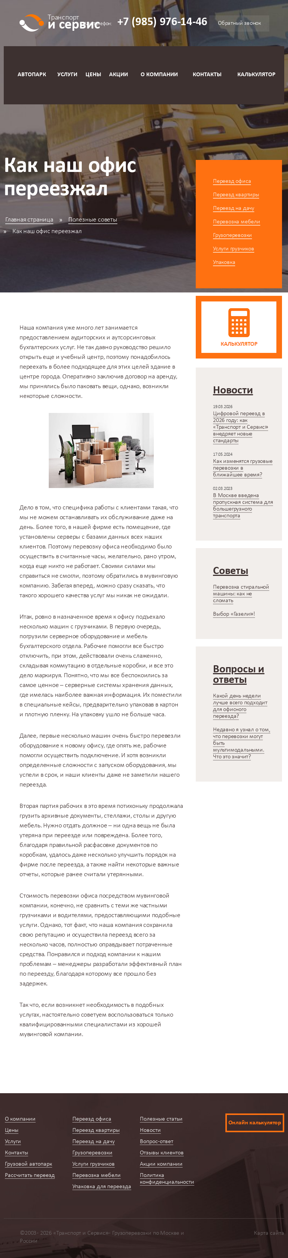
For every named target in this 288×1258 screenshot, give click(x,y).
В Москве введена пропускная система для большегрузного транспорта (243, 506)
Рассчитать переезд (30, 1175)
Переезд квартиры (236, 195)
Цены (93, 75)
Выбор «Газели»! (234, 614)
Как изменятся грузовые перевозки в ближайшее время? (243, 468)
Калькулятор (256, 75)
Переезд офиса (232, 181)
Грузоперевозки (232, 235)
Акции (118, 75)
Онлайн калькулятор (254, 1123)
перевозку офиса (96, 546)
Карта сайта (269, 1233)
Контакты (207, 75)
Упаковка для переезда (101, 1187)
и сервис (74, 21)
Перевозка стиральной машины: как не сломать (241, 594)
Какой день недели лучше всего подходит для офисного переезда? (240, 706)
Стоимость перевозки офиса (59, 895)
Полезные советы (92, 219)
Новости (150, 1130)
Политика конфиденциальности (167, 1178)
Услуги (67, 75)
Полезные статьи (161, 1119)
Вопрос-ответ (156, 1142)
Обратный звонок (239, 23)
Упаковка (224, 262)
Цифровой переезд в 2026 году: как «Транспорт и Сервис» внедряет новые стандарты (240, 427)
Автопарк (32, 75)
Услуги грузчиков (233, 249)
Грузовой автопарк (28, 1164)
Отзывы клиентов (162, 1153)
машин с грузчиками (78, 626)
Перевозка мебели (236, 222)
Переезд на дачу (233, 208)
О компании (159, 75)
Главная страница (29, 219)
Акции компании (161, 1164)
